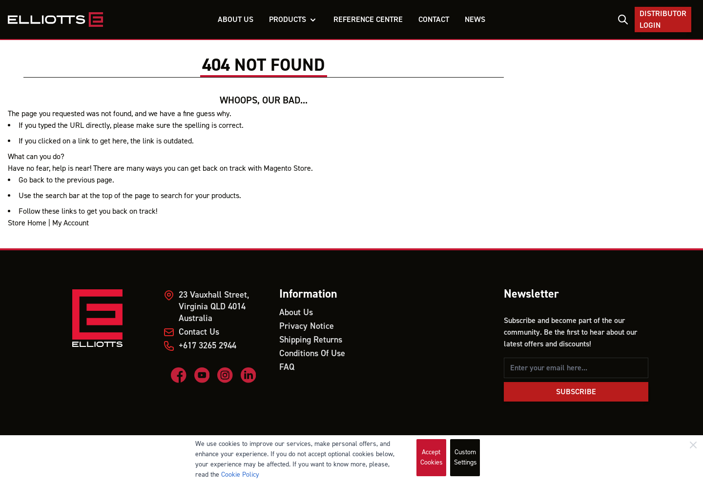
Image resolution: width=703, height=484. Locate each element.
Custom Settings (465, 457)
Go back (31, 180)
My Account (70, 223)
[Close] (693, 445)
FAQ (286, 367)
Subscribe (576, 392)
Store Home (27, 223)
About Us (296, 312)
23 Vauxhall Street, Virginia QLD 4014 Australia (214, 306)
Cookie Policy (240, 474)
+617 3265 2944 (207, 345)
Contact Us (199, 332)
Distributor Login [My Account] (663, 19)
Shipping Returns (310, 339)
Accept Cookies (431, 457)
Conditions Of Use (312, 353)
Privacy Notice (306, 326)
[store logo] (55, 19)
